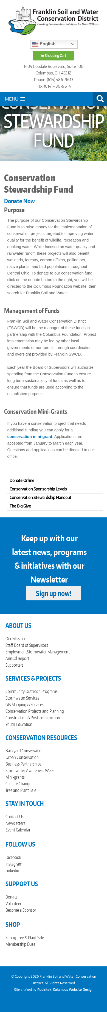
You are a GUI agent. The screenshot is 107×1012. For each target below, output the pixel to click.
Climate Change (18, 783)
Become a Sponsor (20, 910)
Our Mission (15, 638)
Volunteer (13, 903)
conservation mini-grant (29, 436)
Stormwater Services (22, 698)
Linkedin (12, 870)
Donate (11, 897)
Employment (16, 652)
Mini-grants (15, 777)
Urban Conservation (22, 757)
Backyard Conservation (24, 750)
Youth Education (18, 724)
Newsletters (15, 823)
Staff (9, 645)
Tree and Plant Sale (20, 790)
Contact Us (14, 816)
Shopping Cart (53, 56)
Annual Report (17, 658)
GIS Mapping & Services (24, 704)
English (43, 44)
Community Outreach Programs (31, 691)
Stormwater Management (48, 652)
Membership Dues (20, 944)
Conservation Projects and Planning (34, 711)
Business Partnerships (23, 764)
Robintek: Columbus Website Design (65, 990)
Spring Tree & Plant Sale (24, 937)
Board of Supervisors (31, 645)
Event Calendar (17, 830)
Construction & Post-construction (32, 717)
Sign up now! (53, 593)
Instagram (13, 864)
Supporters (14, 665)
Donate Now (19, 201)
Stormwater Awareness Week (30, 770)
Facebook (13, 857)
